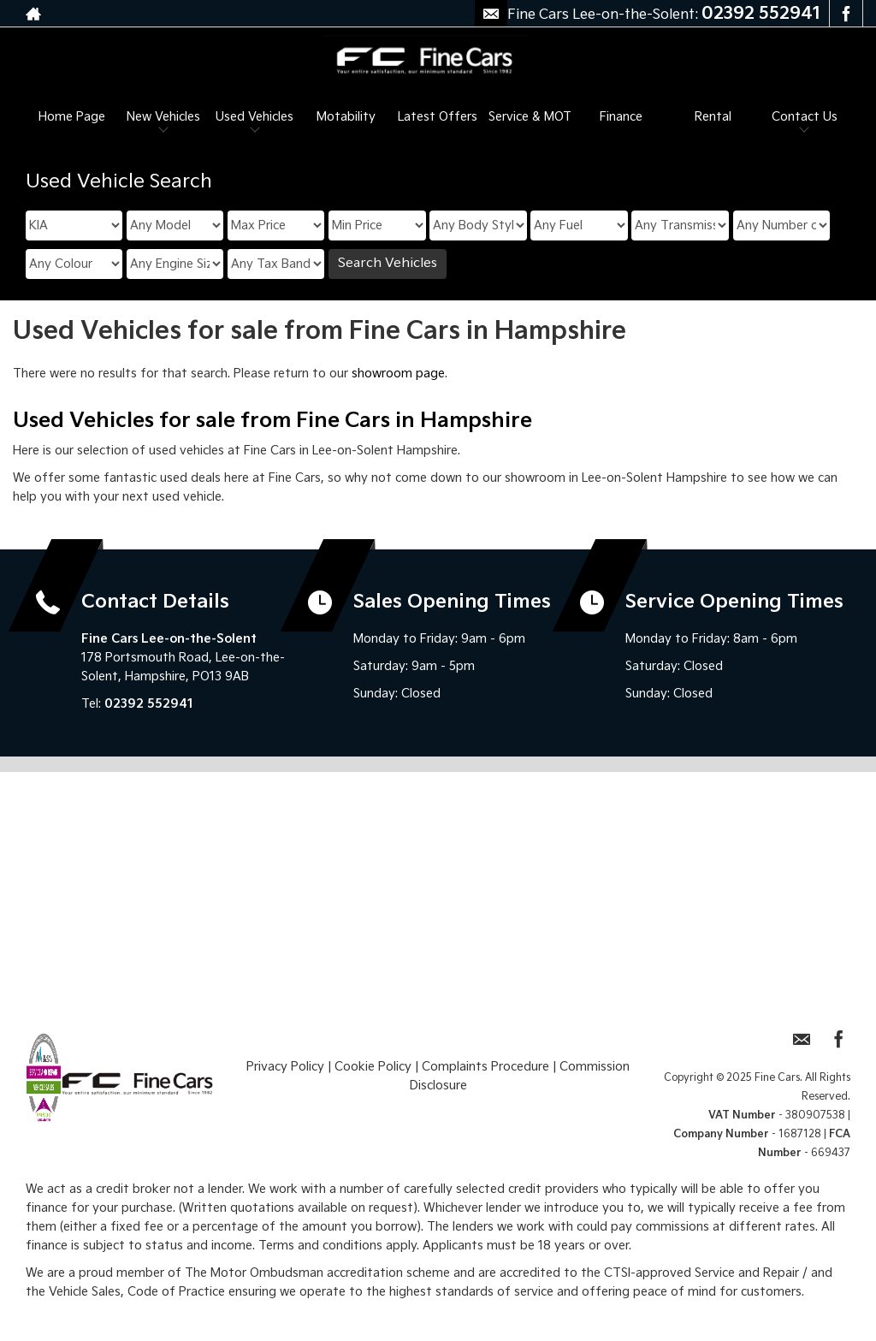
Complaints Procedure (485, 1066)
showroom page (398, 373)
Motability (346, 117)
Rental (713, 117)
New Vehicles (163, 117)
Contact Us (805, 117)
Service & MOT (529, 117)
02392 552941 (760, 13)
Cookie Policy (372, 1066)
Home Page (71, 117)
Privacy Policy (285, 1066)
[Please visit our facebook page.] (845, 13)
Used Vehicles (254, 117)
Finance (621, 117)
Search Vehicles (387, 263)
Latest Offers (437, 117)
